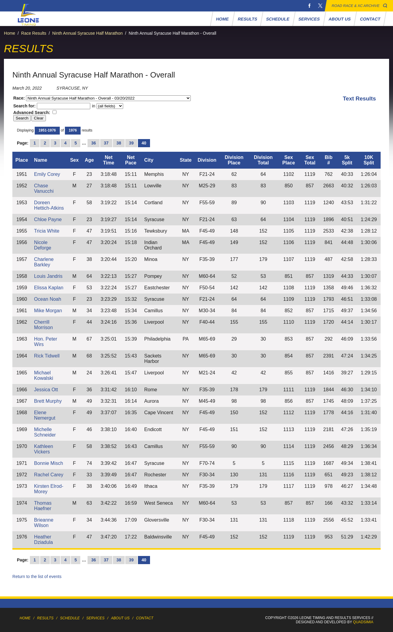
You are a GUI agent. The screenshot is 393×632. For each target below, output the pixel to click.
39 (131, 143)
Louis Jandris (48, 276)
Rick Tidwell (46, 355)
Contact (370, 19)
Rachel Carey (48, 474)
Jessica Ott (46, 389)
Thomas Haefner (43, 505)
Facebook (309, 5)
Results (247, 19)
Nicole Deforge (42, 245)
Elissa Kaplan (48, 287)
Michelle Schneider (45, 432)
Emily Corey (47, 174)
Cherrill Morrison (43, 324)
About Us (339, 19)
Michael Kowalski (43, 375)
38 (119, 143)
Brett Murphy (48, 401)
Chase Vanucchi (44, 188)
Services (309, 19)
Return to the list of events (37, 576)
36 (93, 143)
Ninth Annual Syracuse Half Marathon (87, 33)
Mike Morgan (48, 310)
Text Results (359, 98)
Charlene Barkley (44, 262)
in (107, 105)
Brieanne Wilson (43, 522)
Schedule (278, 19)
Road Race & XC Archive (355, 6)
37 (106, 143)
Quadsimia (363, 622)
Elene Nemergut (44, 415)
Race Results (33, 33)
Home (222, 19)
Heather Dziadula (43, 539)
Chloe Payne (48, 219)
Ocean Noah (47, 299)
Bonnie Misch (48, 463)
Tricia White (46, 230)
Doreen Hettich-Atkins (49, 205)
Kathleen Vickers (43, 449)
